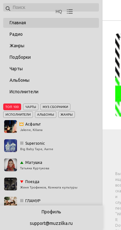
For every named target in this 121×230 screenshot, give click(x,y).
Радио (16, 34)
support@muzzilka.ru (51, 223)
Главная (18, 22)
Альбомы (19, 80)
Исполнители (24, 91)
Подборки (20, 57)
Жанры (17, 45)
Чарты (16, 68)
